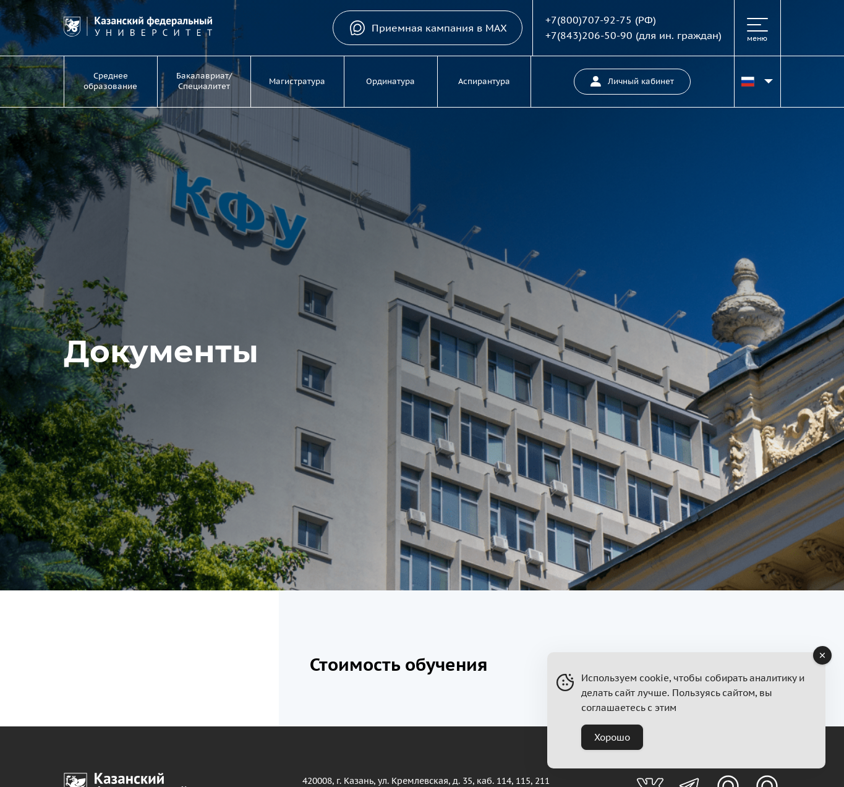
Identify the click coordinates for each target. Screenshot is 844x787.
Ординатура (390, 81)
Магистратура (297, 81)
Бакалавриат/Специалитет (204, 80)
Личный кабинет (632, 81)
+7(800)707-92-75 (588, 20)
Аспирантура (484, 81)
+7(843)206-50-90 (589, 35)
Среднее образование (110, 80)
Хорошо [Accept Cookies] (612, 737)
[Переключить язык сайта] (757, 81)
